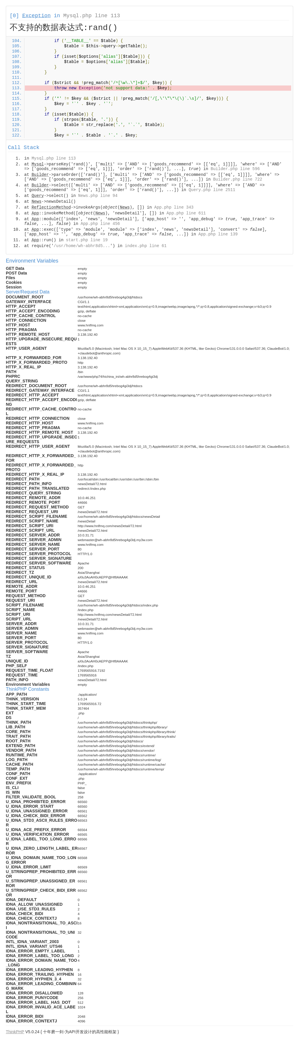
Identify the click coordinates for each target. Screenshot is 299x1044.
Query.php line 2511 (212, 190)
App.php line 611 (186, 213)
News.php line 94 (97, 195)
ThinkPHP (15, 1031)
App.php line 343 (173, 207)
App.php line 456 (100, 223)
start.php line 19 (87, 240)
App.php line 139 (218, 234)
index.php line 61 (145, 246)
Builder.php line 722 (237, 179)
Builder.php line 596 (235, 169)
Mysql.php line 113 (91, 16)
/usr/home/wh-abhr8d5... (82, 246)
